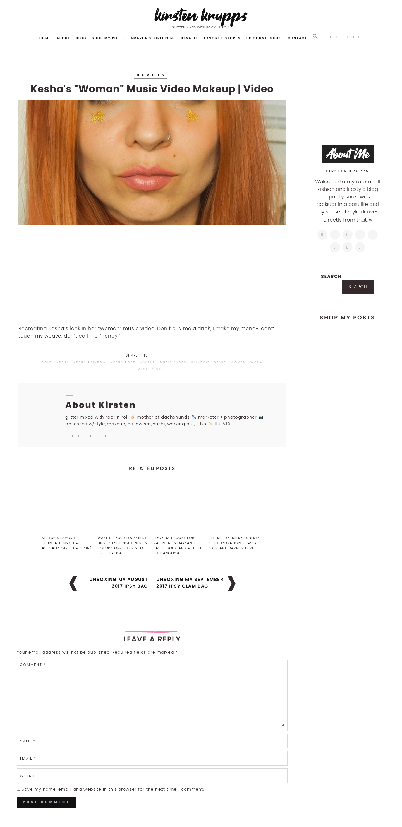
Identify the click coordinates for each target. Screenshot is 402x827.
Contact (297, 38)
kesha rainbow (90, 362)
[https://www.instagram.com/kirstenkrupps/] (322, 235)
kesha (63, 362)
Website (29, 776)
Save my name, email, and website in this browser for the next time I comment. (113, 790)
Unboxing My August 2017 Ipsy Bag (118, 582)
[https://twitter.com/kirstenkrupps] (335, 235)
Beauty (152, 75)
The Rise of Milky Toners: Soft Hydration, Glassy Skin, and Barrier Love (234, 543)
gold (46, 362)
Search (331, 276)
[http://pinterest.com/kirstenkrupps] (360, 235)
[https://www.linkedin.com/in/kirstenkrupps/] (373, 235)
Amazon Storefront (153, 38)
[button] (315, 36)
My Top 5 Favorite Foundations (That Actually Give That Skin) (67, 543)
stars (220, 362)
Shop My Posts (108, 38)
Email (28, 759)
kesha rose (123, 362)
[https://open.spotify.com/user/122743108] (360, 247)
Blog (81, 38)
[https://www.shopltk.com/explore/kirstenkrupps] (335, 247)
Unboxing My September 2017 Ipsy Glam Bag (190, 582)
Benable (189, 38)
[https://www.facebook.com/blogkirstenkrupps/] (348, 235)
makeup (147, 362)
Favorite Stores (222, 38)
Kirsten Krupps (201, 15)
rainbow (200, 362)
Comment (33, 665)
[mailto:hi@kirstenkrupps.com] (348, 247)
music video (173, 362)
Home (45, 38)
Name (28, 741)
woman (238, 362)
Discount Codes (264, 38)
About (63, 38)
